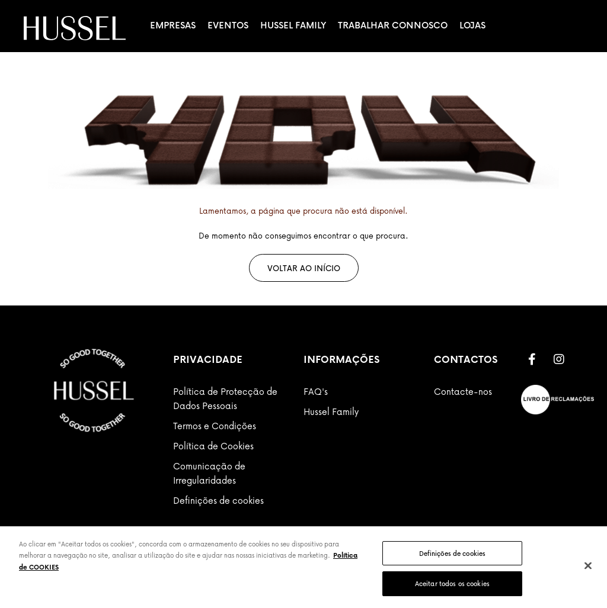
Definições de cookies (218, 500)
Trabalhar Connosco (393, 25)
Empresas (173, 25)
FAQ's (316, 391)
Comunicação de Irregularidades (209, 473)
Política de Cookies (213, 446)
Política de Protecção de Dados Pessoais (225, 398)
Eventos (227, 25)
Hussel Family (293, 25)
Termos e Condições (214, 426)
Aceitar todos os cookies (452, 583)
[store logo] (75, 28)
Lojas (472, 25)
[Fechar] (588, 565)
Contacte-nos (463, 391)
